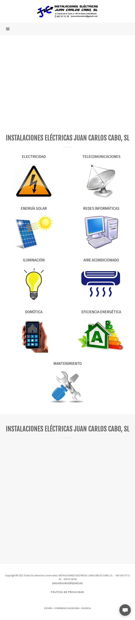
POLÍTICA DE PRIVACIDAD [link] (67, 592)
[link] (67, 11)
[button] (7, 28)
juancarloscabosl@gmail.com (67, 582)
